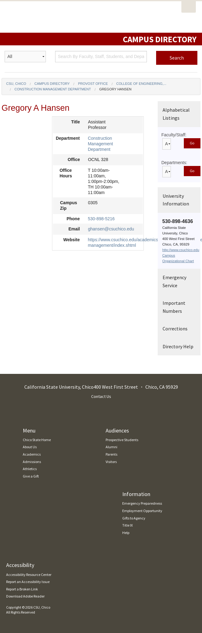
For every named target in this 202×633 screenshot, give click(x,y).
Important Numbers (174, 307)
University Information (176, 200)
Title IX (127, 525)
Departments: (174, 162)
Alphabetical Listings (176, 114)
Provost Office (93, 83)
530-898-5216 (101, 218)
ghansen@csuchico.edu (111, 228)
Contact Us (101, 396)
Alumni (111, 447)
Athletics (30, 468)
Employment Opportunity (142, 510)
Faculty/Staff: (173, 134)
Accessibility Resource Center (28, 574)
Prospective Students (122, 439)
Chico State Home (37, 439)
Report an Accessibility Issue (28, 581)
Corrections (175, 328)
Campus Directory (52, 83)
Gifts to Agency (133, 518)
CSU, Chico (16, 83)
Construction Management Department (52, 89)
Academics (32, 454)
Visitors (111, 461)
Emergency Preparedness (142, 503)
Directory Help (178, 346)
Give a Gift (31, 476)
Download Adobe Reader (25, 596)
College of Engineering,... (141, 83)
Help (125, 532)
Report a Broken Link (22, 589)
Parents (111, 454)
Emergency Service (174, 281)
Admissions (32, 461)
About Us (30, 447)
